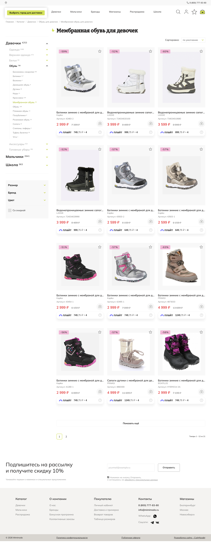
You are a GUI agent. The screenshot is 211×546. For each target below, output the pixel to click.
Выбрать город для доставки (25, 13)
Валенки (18, 85)
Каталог (21, 26)
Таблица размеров (104, 524)
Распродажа (137, 14)
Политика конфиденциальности (72, 542)
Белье (14, 65)
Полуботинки (20, 120)
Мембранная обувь (25, 107)
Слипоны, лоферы (22, 133)
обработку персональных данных (141, 484)
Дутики (17, 94)
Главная (10, 26)
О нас (52, 510)
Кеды (16, 98)
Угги (15, 142)
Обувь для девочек (48, 26)
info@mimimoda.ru (148, 514)
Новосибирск (187, 519)
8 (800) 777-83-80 (197, 2)
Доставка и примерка (106, 514)
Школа (157, 14)
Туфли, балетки (21, 137)
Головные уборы (21, 154)
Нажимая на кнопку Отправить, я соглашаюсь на (132, 483)
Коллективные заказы (61, 524)
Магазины (115, 14)
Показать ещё (131, 428)
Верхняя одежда (21, 59)
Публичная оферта (130, 542)
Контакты (145, 504)
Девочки (56, 14)
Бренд (12, 197)
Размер (13, 190)
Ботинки (18, 81)
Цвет (11, 205)
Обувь (14, 70)
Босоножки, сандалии (25, 76)
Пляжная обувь (21, 116)
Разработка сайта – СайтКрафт (189, 542)
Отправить (169, 472)
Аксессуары (18, 149)
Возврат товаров (103, 519)
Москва (184, 514)
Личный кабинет (103, 510)
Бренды (95, 14)
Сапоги (17, 129)
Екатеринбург (187, 510)
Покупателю (102, 504)
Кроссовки (19, 102)
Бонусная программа (61, 519)
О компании (57, 504)
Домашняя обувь (22, 89)
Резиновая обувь (22, 124)
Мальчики (76, 14)
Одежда (16, 54)
